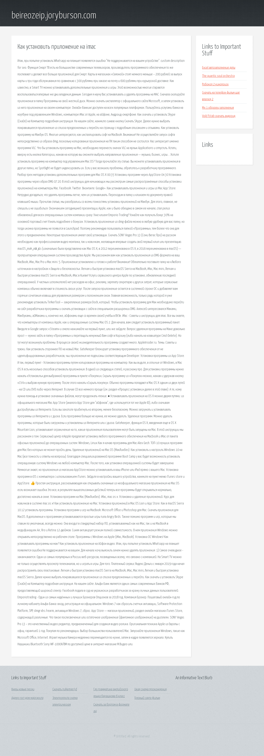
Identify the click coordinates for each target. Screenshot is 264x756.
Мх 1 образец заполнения (218, 108)
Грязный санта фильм (147, 698)
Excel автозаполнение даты (218, 67)
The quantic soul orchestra (218, 76)
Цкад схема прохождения (151, 689)
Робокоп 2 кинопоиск (215, 84)
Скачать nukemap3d (64, 689)
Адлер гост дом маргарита (27, 698)
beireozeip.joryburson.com (53, 15)
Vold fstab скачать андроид (218, 116)
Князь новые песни (22, 689)
